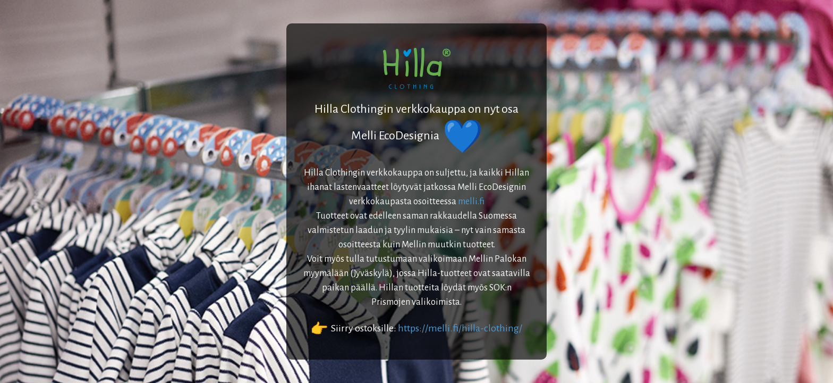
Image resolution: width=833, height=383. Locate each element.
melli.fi (471, 201)
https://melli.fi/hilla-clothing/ (460, 328)
